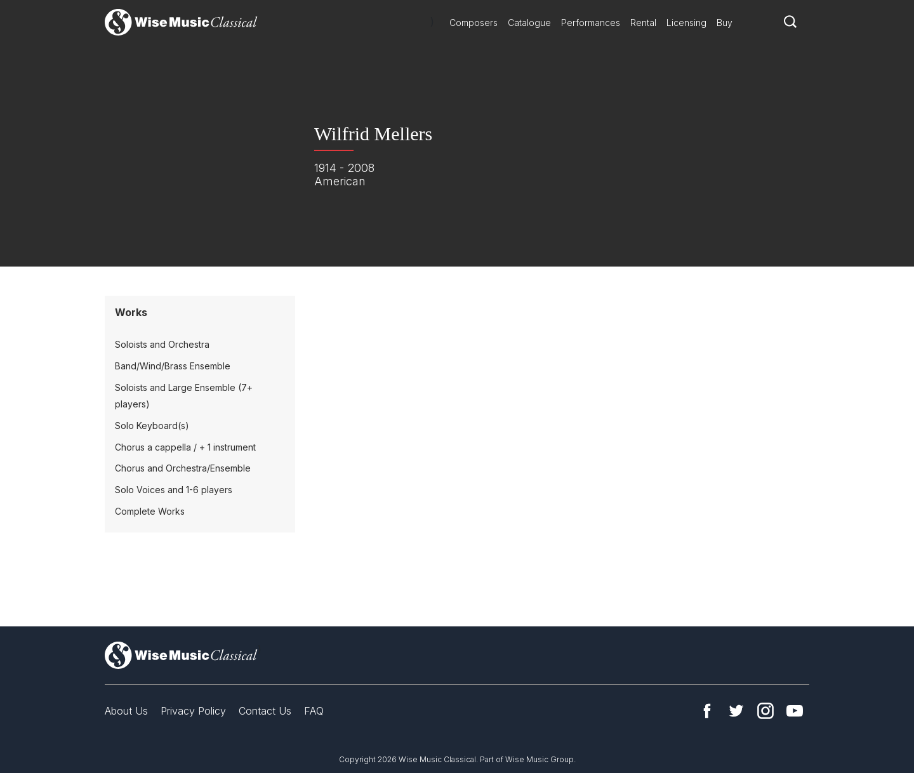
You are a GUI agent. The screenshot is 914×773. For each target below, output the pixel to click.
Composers (473, 22)
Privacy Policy (193, 710)
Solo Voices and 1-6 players (173, 489)
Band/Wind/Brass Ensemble (172, 365)
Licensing (686, 22)
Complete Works (150, 511)
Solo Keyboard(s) (152, 425)
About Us (126, 710)
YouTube (794, 711)
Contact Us (265, 710)
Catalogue (529, 22)
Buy (724, 22)
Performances (590, 22)
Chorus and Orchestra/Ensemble (183, 468)
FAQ (314, 710)
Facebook (707, 711)
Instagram (765, 711)
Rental (643, 22)
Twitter (736, 711)
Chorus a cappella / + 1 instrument (185, 447)
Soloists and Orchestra (162, 344)
